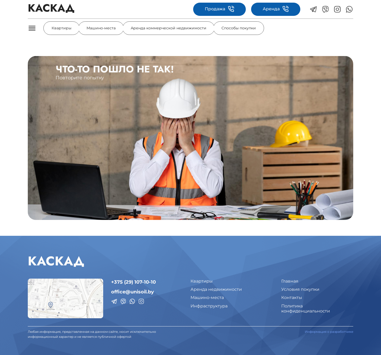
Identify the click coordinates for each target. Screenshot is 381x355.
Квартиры (61, 28)
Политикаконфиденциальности (305, 308)
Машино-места (101, 28)
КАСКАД (51, 9)
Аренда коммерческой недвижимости (168, 28)
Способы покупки (238, 28)
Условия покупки (300, 289)
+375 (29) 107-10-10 (133, 282)
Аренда (276, 9)
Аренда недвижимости (216, 289)
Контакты (291, 297)
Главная (289, 281)
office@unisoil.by (132, 292)
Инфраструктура (209, 305)
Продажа (219, 9)
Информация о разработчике (329, 332)
